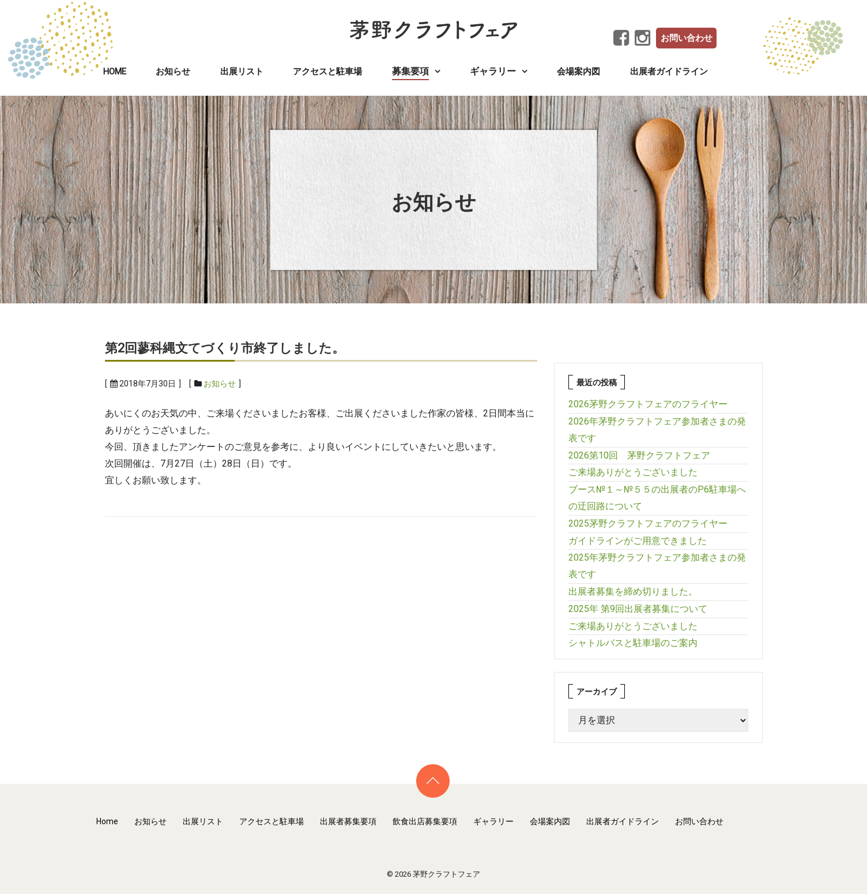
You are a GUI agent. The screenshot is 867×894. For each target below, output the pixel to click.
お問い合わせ (687, 38)
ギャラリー (493, 821)
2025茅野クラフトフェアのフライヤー (647, 523)
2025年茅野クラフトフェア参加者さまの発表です (657, 566)
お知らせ (173, 71)
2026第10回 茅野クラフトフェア (639, 455)
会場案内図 (578, 71)
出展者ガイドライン (669, 71)
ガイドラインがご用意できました (637, 540)
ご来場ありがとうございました (633, 472)
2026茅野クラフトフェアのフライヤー (647, 404)
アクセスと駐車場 (327, 71)
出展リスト (241, 71)
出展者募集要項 (348, 821)
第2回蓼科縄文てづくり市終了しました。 (225, 348)
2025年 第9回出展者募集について (637, 608)
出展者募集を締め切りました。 (633, 591)
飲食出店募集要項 (425, 821)
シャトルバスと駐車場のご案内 (633, 642)
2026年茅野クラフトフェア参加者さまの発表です (657, 430)
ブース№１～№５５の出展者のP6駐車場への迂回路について (657, 498)
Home (114, 71)
